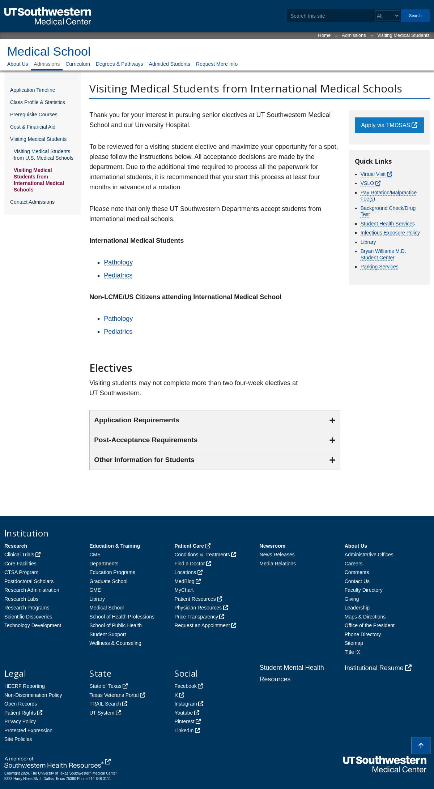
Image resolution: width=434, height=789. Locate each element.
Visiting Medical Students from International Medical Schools (39, 180)
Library (368, 242)
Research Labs (21, 599)
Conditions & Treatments (202, 554)
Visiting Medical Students (403, 35)
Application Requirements (136, 420)
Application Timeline (32, 90)
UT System (101, 713)
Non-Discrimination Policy (33, 695)
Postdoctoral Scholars (29, 581)
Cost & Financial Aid (32, 127)
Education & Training (114, 546)
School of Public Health (115, 625)
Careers (354, 563)
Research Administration (31, 590)
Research (15, 546)
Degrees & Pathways (119, 64)
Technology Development (32, 625)
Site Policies (18, 739)
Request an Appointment (202, 625)
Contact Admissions (32, 202)
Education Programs (112, 572)
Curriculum (77, 64)
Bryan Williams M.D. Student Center (383, 254)
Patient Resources (195, 599)
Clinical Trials (19, 554)
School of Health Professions (121, 617)
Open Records (20, 704)
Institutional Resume (374, 668)
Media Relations (278, 563)
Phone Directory (363, 634)
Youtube (183, 713)
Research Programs (27, 608)
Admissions (354, 35)
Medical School (49, 51)
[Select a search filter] (387, 15)
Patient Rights (20, 713)
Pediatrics (118, 275)
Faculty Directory (364, 590)
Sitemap (354, 643)
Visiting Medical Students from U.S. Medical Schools (43, 154)
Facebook (185, 686)
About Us (17, 64)
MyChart (183, 590)
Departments (103, 563)
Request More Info (217, 64)
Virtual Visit (373, 174)
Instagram (185, 704)
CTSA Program (21, 572)
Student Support (107, 634)
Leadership (357, 608)
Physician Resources (198, 608)
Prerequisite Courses (34, 114)
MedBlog (184, 581)
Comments (357, 572)
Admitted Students (169, 64)
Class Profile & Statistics (37, 102)
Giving (352, 599)
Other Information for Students (144, 460)
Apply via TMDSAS (385, 125)
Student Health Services (388, 224)
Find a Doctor (189, 563)
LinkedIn (183, 730)
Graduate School (108, 581)
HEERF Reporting (24, 686)
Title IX (352, 652)
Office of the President (370, 625)
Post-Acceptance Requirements (145, 440)
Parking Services (380, 267)
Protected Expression (28, 730)
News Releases (277, 554)
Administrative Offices (369, 554)
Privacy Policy (20, 721)
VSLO (367, 183)
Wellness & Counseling (115, 643)
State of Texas (105, 686)
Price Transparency (196, 617)
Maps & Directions (365, 617)
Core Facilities (20, 563)
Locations (185, 572)
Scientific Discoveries (28, 617)
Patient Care (189, 546)
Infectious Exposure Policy (390, 233)
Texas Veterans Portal (114, 695)
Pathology (118, 262)
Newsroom (273, 546)
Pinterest (184, 721)
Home (324, 35)
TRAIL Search (105, 704)
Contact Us (357, 581)
